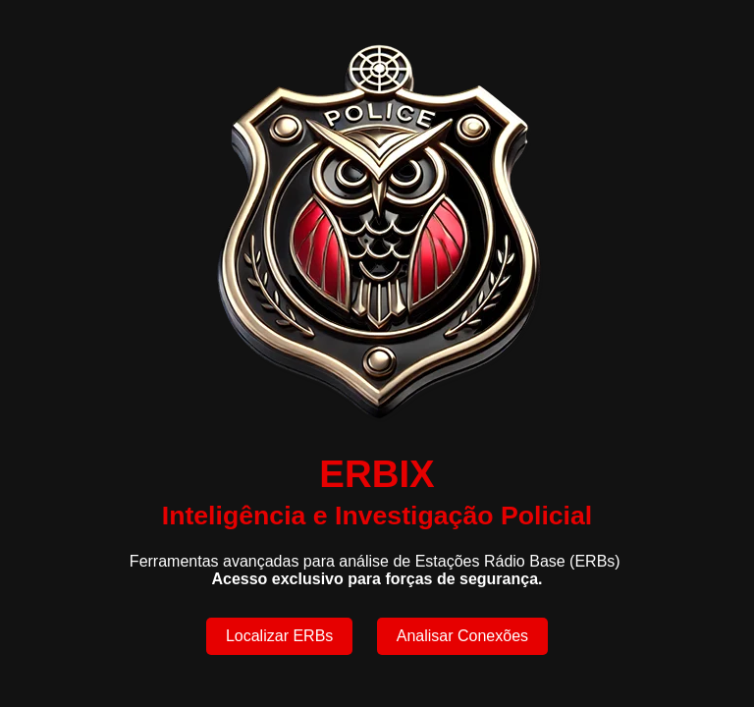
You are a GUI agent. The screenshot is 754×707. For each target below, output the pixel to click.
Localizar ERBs (279, 635)
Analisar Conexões (462, 635)
